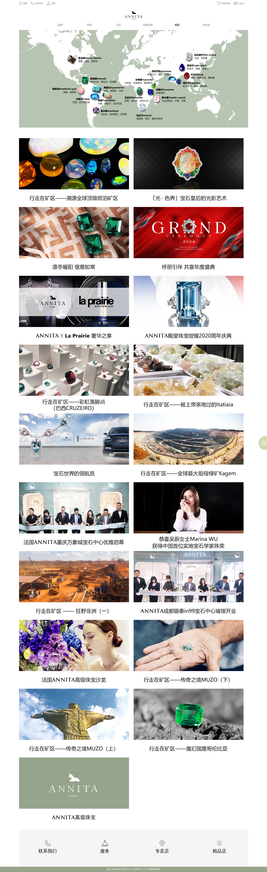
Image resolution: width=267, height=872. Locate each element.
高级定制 (148, 25)
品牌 (60, 25)
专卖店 (206, 25)
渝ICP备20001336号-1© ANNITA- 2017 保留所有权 (133, 869)
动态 (177, 25)
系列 (89, 25)
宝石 (118, 25)
